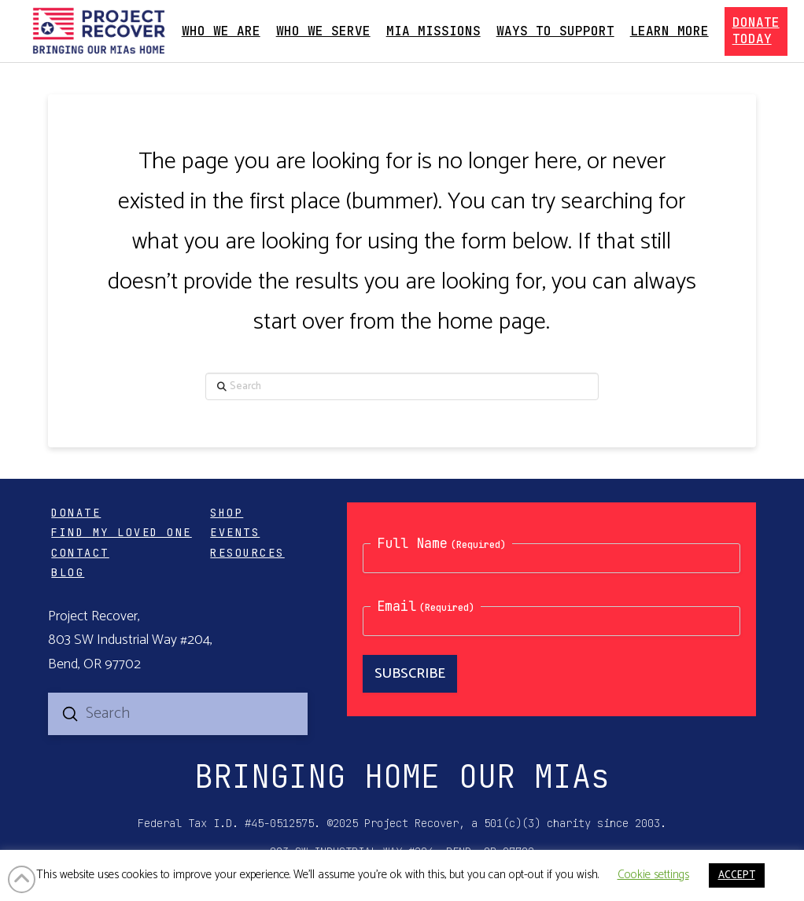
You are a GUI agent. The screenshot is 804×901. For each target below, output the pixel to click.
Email (425, 606)
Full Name (441, 543)
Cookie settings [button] (653, 874)
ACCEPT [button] (736, 875)
